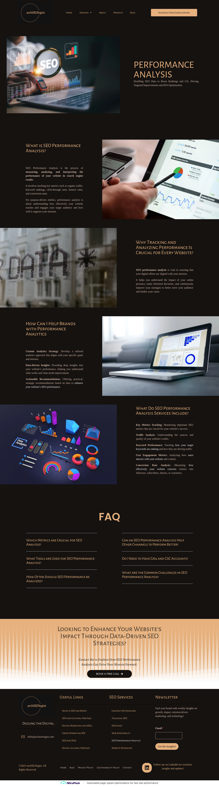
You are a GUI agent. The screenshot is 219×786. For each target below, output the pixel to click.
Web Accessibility (121, 733)
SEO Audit (117, 725)
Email (159, 728)
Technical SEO (119, 718)
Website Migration (122, 748)
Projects (118, 12)
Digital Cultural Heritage (76, 748)
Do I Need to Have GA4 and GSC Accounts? (155, 559)
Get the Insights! (167, 746)
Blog (132, 12)
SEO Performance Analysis (126, 740)
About (102, 12)
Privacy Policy (85, 767)
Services (86, 12)
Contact (127, 767)
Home (69, 12)
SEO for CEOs (69, 740)
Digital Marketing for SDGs (77, 725)
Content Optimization (124, 710)
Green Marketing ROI (73, 733)
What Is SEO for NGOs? (74, 710)
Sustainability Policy (108, 767)
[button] (85, 12)
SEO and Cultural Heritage (76, 718)
